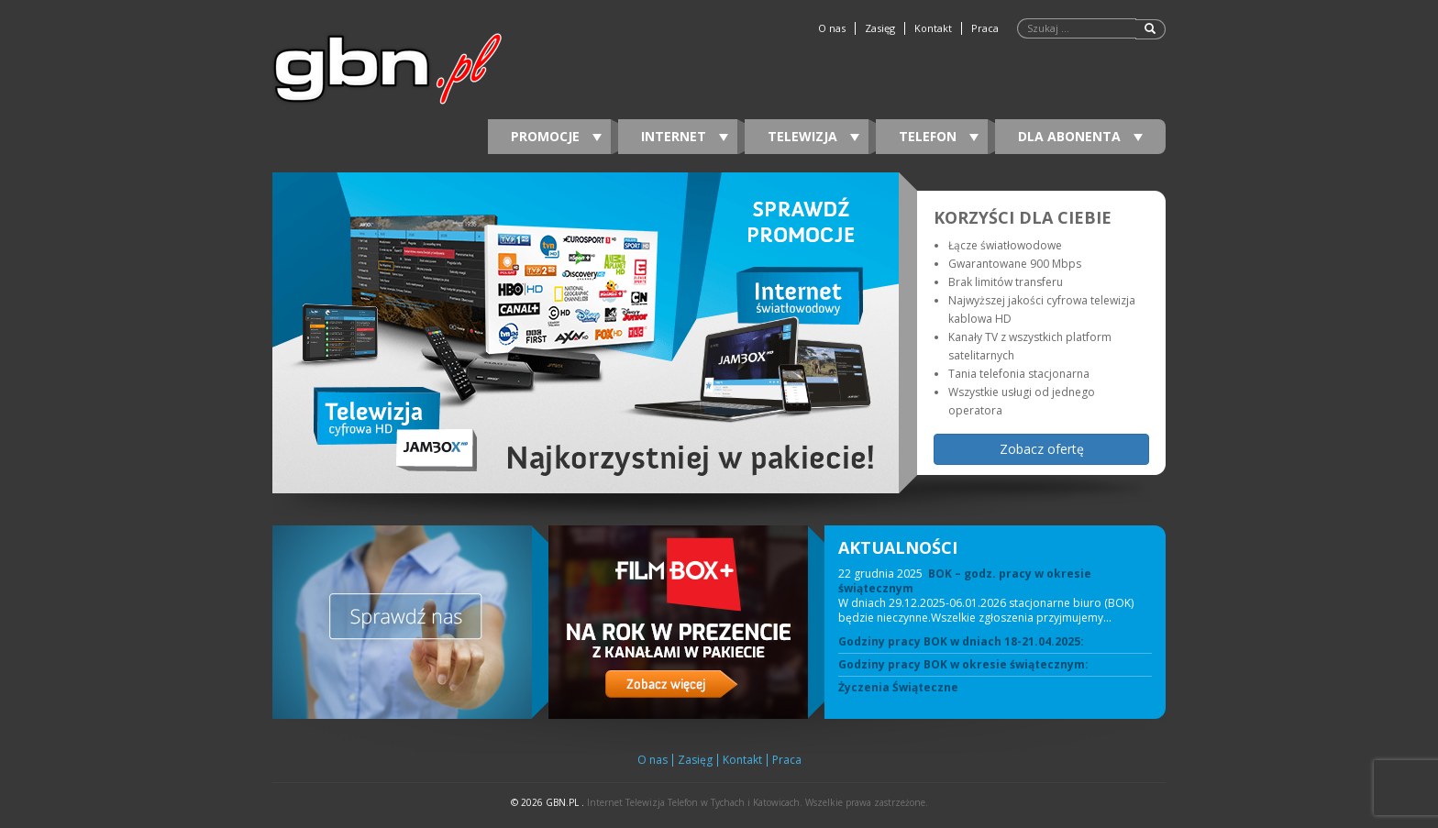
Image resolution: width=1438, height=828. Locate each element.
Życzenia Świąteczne (898, 687)
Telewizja (813, 136)
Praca (985, 28)
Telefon (939, 136)
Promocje (556, 136)
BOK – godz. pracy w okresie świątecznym (964, 581)
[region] (719, 332)
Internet (684, 136)
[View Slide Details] (585, 332)
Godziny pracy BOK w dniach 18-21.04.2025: (961, 642)
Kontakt (933, 28)
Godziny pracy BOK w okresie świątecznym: (963, 664)
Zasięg (880, 28)
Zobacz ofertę (1042, 449)
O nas (832, 28)
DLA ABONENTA (1080, 136)
